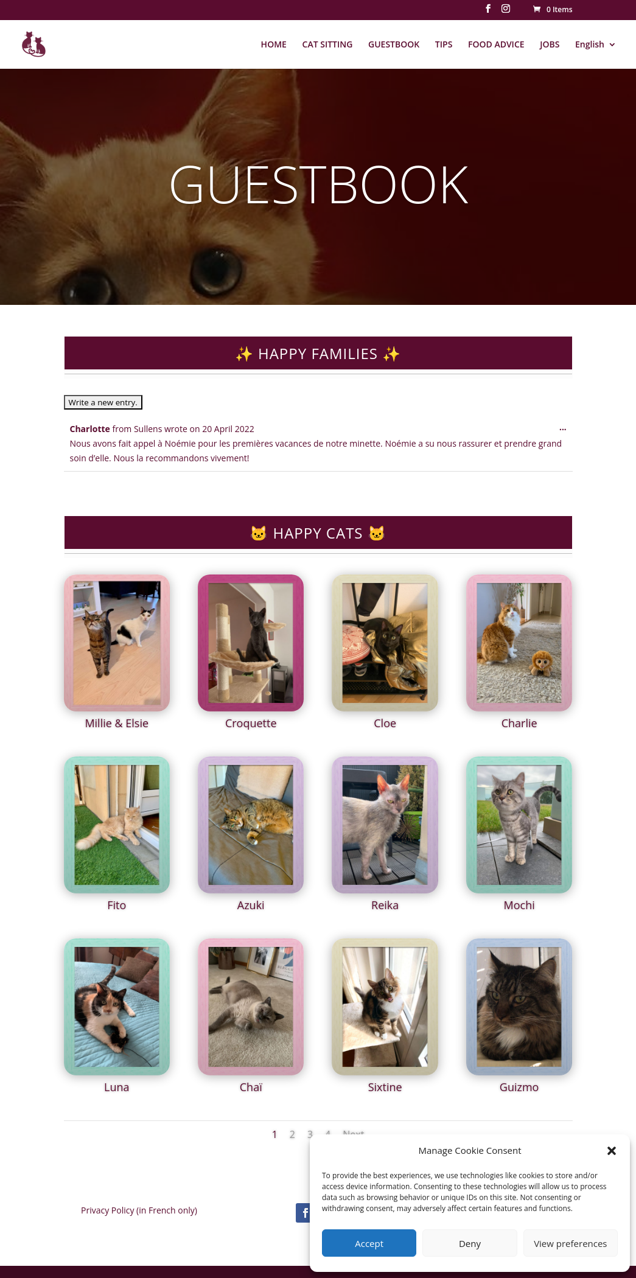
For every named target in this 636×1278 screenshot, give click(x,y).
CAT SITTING (327, 45)
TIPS (444, 45)
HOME (274, 45)
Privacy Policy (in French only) (139, 1210)
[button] (612, 1151)
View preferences (570, 1243)
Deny (470, 1243)
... (565, 430)
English (589, 45)
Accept (369, 1243)
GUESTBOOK (393, 45)
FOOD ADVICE (496, 45)
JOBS (549, 45)
